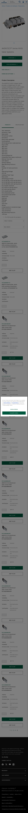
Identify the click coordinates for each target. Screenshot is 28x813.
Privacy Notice (7, 402)
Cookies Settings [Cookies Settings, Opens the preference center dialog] (14, 409)
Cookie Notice (15, 402)
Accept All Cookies (14, 413)
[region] (14, 406)
